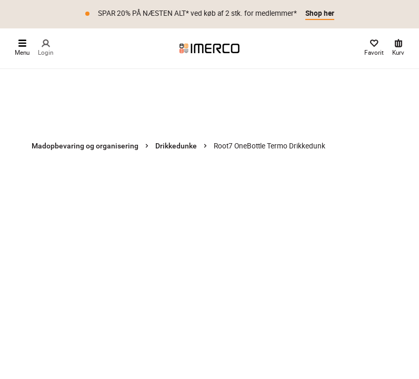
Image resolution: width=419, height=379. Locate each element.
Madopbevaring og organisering (85, 146)
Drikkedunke (176, 146)
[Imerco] (209, 48)
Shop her (319, 13)
